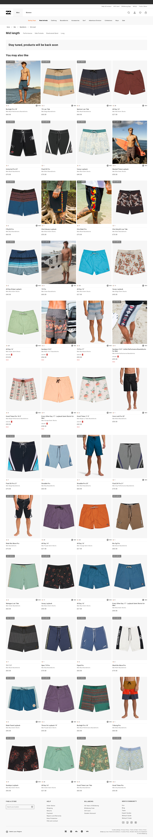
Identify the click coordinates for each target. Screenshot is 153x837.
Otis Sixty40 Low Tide (129, 230)
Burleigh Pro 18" (23, 110)
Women (29, 12)
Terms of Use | (143, 830)
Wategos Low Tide (23, 604)
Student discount (90, 813)
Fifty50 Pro (23, 230)
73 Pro (58, 290)
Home (8, 27)
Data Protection (52, 818)
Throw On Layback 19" (58, 726)
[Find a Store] (32, 807)
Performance (27, 33)
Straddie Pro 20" (94, 484)
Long (62, 33)
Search (129, 13)
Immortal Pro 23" (23, 170)
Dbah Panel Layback (23, 726)
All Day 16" (129, 110)
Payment (50, 813)
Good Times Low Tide (94, 786)
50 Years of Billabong (91, 806)
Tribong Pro (129, 726)
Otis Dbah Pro (94, 230)
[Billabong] (8, 12)
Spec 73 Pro (58, 666)
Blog (123, 808)
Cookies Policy (125, 832)
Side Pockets (39, 33)
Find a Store (143, 6)
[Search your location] (20, 807)
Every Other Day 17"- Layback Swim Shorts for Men (58, 418)
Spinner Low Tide (94, 110)
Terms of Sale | (134, 830)
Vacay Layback (94, 170)
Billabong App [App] (126, 6)
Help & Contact (106, 6)
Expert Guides (126, 813)
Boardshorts (23, 27)
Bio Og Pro (129, 544)
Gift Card (116, 6)
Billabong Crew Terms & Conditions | (110, 832)
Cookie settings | (116, 830)
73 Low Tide (58, 110)
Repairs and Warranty (54, 816)
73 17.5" (23, 666)
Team (124, 810)
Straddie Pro (58, 484)
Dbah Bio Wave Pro (23, 544)
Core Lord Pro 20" (129, 417)
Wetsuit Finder (127, 818)
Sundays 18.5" (58, 350)
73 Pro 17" (94, 350)
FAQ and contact (52, 821)
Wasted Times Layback (129, 170)
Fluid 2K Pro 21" (23, 484)
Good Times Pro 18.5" (23, 417)
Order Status (51, 806)
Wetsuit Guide (126, 816)
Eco (123, 805)
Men (18, 12)
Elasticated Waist (52, 33)
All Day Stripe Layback (23, 290)
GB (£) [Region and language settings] (135, 6)
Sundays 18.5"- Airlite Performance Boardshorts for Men (129, 351)
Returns (49, 811)
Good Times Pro (129, 786)
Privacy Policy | (125, 830)
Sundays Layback (23, 786)
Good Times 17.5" (94, 417)
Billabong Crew (89, 808)
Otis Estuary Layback (58, 230)
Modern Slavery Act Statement (138, 832)
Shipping (50, 808)
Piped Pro (94, 666)
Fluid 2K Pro (58, 170)
